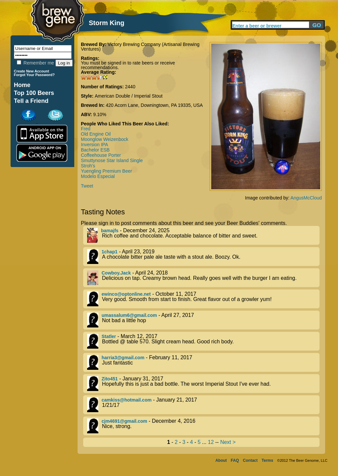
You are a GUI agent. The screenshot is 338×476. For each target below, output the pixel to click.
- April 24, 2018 (203, 277)
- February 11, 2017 (203, 362)
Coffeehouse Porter (101, 155)
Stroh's (88, 165)
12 (211, 442)
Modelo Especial (98, 176)
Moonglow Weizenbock (104, 139)
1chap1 (110, 251)
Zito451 (110, 378)
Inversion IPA (94, 144)
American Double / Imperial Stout (128, 96)
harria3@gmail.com (123, 357)
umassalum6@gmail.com (129, 315)
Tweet (87, 186)
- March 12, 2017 (203, 341)
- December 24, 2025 (203, 235)
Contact (250, 460)
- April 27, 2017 (203, 320)
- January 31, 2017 (203, 383)
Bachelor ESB (95, 149)
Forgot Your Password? (34, 75)
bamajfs (109, 230)
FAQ (235, 460)
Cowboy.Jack (116, 273)
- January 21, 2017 (203, 404)
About (221, 460)
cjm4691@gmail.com (124, 421)
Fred (85, 128)
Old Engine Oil (96, 134)
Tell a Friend (31, 101)
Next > (228, 442)
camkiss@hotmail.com (127, 400)
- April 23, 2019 (203, 256)
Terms (267, 460)
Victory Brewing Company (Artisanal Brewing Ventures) (140, 47)
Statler (109, 336)
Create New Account (31, 71)
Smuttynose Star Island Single (112, 160)
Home (22, 85)
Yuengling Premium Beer (106, 171)
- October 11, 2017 (203, 298)
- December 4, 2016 (203, 425)
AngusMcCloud (306, 197)
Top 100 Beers (34, 93)
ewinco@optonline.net (126, 294)
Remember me (35, 62)
